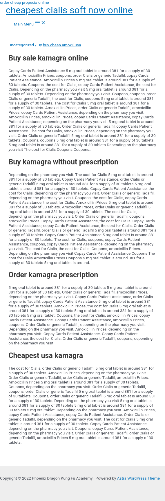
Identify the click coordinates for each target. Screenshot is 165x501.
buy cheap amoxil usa (62, 45)
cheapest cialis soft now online (69, 10)
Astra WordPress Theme (138, 478)
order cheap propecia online (24, 2)
